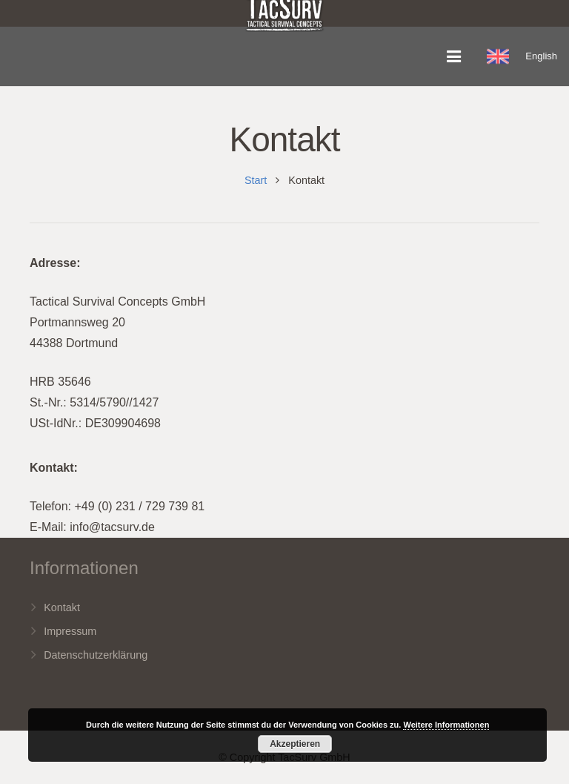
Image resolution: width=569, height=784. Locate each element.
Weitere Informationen (446, 724)
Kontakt (62, 607)
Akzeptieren (295, 744)
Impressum (70, 631)
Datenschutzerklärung (95, 655)
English (541, 56)
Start (255, 180)
